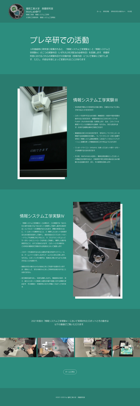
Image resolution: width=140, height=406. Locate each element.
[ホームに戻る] (70, 372)
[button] (106, 11)
